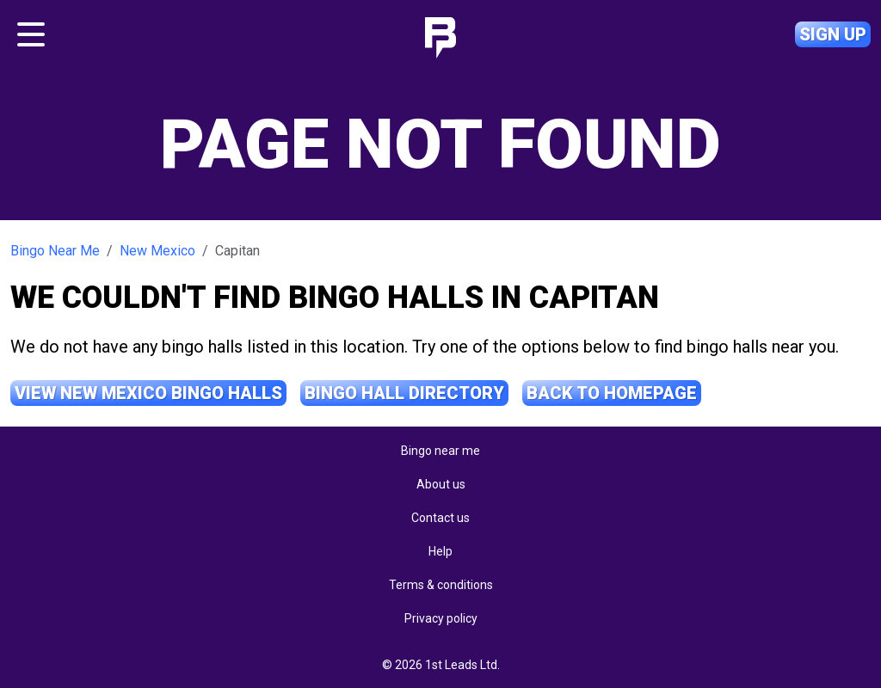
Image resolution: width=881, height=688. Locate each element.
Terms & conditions (441, 585)
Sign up (832, 34)
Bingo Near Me (55, 251)
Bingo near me (440, 451)
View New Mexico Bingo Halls (148, 393)
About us (440, 484)
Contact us (440, 518)
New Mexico (157, 251)
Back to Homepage (612, 393)
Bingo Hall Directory (404, 393)
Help (440, 551)
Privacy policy (440, 618)
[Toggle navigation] (31, 34)
